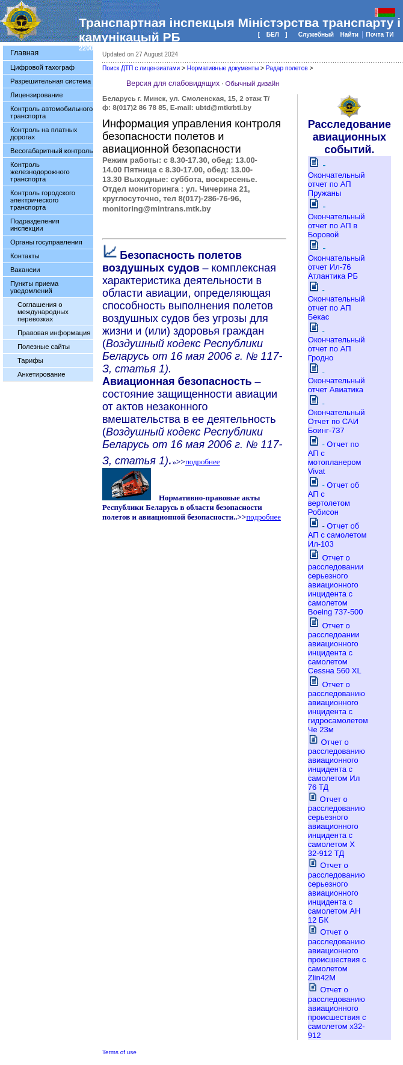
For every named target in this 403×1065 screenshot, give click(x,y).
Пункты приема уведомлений (34, 287)
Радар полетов (287, 68)
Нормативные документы (223, 68)
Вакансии (25, 269)
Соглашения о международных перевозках (43, 312)
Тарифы (30, 360)
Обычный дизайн (253, 83)
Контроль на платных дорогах (43, 133)
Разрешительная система (50, 81)
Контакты (25, 255)
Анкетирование (41, 374)
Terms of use (119, 1052)
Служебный (317, 34)
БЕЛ (272, 34)
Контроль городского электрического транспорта (42, 200)
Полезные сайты (43, 346)
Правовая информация (53, 332)
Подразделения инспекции (35, 224)
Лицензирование (36, 95)
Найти (350, 34)
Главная (24, 53)
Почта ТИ (379, 34)
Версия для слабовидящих (173, 83)
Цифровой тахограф (42, 67)
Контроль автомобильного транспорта (51, 112)
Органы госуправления (46, 242)
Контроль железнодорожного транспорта (40, 172)
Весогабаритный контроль (51, 150)
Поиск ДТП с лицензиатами (141, 68)
